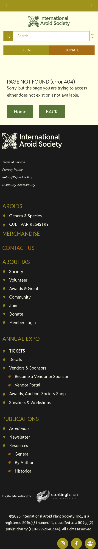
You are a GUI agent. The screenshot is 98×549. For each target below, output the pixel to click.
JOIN (26, 50)
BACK (52, 112)
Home (20, 112)
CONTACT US (18, 248)
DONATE (71, 50)
